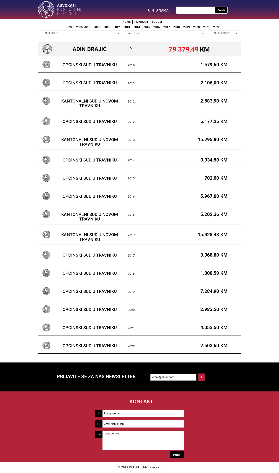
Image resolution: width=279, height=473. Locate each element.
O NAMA (162, 10)
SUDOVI (157, 21)
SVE (70, 27)
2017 (166, 27)
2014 (136, 27)
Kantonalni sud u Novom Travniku (89, 103)
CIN (151, 10)
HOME (127, 21)
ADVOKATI (141, 21)
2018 (176, 27)
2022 (216, 27)
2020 (196, 27)
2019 (186, 27)
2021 (206, 27)
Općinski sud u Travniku (90, 64)
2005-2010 (83, 27)
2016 (156, 27)
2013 (126, 27)
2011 (107, 27)
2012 (117, 27)
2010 (97, 27)
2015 (146, 27)
